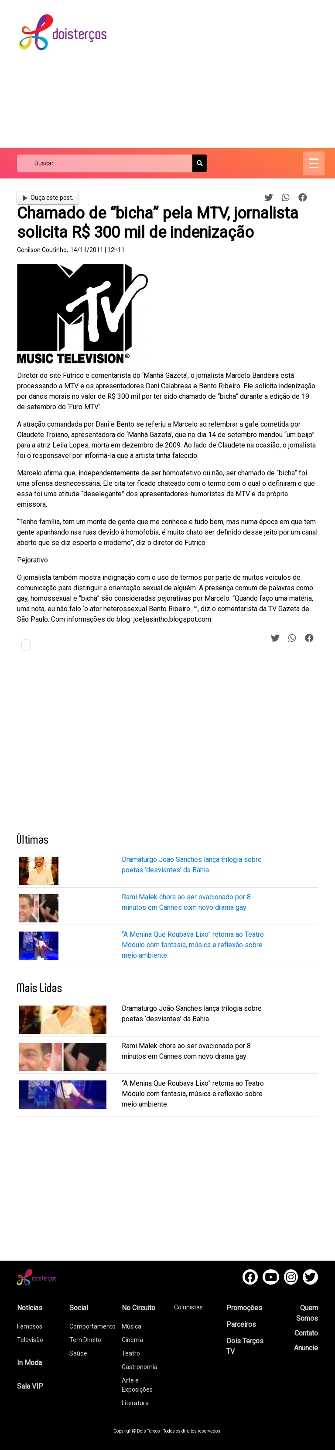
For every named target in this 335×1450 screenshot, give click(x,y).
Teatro (131, 1353)
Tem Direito (85, 1339)
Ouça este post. (48, 197)
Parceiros (241, 1324)
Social (78, 1308)
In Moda (29, 1363)
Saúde (78, 1353)
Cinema (132, 1339)
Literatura (135, 1403)
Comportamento (92, 1326)
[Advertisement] (228, 74)
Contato (306, 1333)
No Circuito (138, 1308)
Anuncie (306, 1348)
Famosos (29, 1326)
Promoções (244, 1308)
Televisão (30, 1339)
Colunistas (188, 1307)
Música (131, 1326)
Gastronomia (139, 1366)
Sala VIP (30, 1386)
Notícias (29, 1308)
